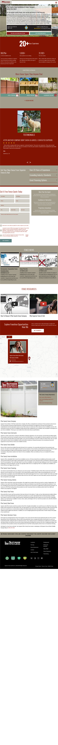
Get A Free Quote (34, 552)
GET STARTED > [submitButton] (6, 240)
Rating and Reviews (46, 545)
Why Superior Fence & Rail (37, 316)
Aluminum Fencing (48, 95)
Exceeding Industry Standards (43, 175)
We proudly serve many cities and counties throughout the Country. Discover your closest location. (30, 534)
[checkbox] (1, 226)
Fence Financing (47, 551)
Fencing (32, 544)
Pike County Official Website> (45, 397)
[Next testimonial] (30, 162)
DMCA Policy (50, 566)
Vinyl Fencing (11, 95)
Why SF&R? (46, 548)
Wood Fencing (30, 95)
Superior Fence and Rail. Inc (10, 565)
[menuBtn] (56, 2)
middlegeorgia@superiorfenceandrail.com (17, 360)
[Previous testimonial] (27, 162)
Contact (32, 549)
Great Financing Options (43, 180)
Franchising (46, 553)
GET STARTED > (38, 330)
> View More (29, 100)
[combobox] (14, 210)
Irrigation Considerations (45, 269)
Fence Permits (24, 269)
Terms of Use (44, 566)
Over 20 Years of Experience (43, 170)
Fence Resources (34, 547)
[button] (29, 357)
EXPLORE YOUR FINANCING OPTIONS (17, 33)
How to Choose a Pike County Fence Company (14, 316)
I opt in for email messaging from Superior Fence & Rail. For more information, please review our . (16, 235)
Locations (33, 542)
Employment (46, 542)
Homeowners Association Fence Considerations (9, 270)
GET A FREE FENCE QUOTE (41, 33)
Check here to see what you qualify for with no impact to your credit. (15, 225)
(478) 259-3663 (12, 9)
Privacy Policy (27, 235)
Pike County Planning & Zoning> (46, 403)
